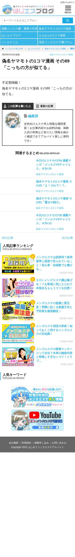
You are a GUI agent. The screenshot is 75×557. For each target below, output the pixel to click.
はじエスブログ (11, 35)
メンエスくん (9, 42)
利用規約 (26, 442)
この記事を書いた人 (19, 106)
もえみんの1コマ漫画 (52, 35)
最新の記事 (46, 106)
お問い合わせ (59, 442)
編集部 (33, 116)
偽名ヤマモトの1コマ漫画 (55, 28)
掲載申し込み (41, 442)
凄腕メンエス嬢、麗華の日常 (19, 28)
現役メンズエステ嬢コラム (55, 42)
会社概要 (13, 442)
